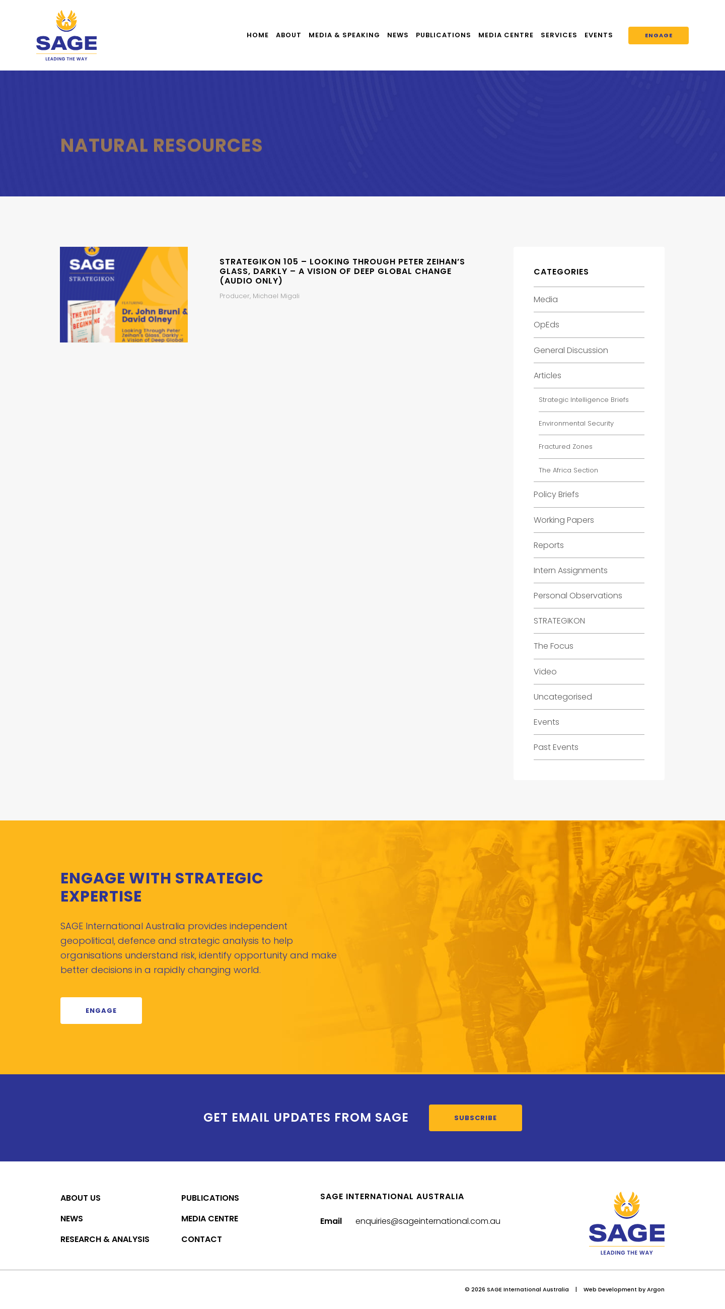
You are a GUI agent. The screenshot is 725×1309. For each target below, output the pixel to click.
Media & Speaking (344, 35)
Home (258, 35)
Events (599, 35)
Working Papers (564, 520)
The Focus (553, 646)
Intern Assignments (571, 570)
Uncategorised (563, 697)
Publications (443, 35)
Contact (201, 1239)
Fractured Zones (566, 446)
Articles (547, 375)
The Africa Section (568, 470)
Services (559, 35)
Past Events (556, 747)
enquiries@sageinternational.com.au (427, 1221)
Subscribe (475, 1118)
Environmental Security (576, 423)
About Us (80, 1198)
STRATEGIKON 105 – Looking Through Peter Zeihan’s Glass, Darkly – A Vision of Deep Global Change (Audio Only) (342, 271)
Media (546, 299)
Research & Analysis (105, 1239)
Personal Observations (578, 595)
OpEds (546, 324)
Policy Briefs (556, 494)
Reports (549, 545)
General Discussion (571, 350)
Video (545, 671)
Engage (659, 35)
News (398, 35)
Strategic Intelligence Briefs (584, 399)
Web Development (610, 1289)
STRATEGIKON (559, 621)
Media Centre (506, 35)
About (289, 35)
